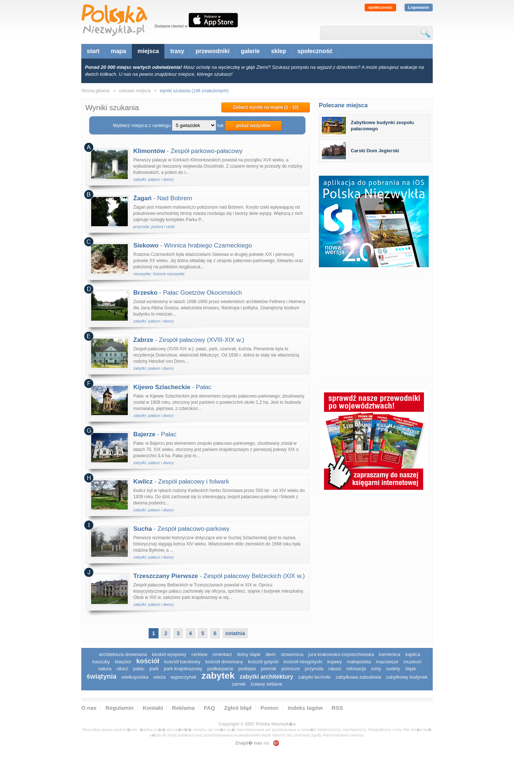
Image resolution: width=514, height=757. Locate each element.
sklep (278, 51)
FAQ (209, 708)
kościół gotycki (263, 661)
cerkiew (199, 654)
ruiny (376, 668)
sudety (393, 668)
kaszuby (101, 661)
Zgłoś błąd (238, 708)
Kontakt (153, 708)
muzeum (412, 661)
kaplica (412, 654)
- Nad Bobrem (162, 198)
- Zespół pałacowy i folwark (181, 481)
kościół (147, 661)
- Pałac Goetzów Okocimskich (187, 292)
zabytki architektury (266, 677)
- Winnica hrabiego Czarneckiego (192, 245)
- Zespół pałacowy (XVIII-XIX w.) (188, 339)
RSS (337, 708)
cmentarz (222, 654)
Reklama (183, 708)
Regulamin (119, 708)
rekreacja (356, 668)
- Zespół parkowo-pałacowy (188, 151)
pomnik (268, 668)
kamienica (390, 654)
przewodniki (212, 51)
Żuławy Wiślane (267, 684)
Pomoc (270, 708)
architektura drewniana (123, 654)
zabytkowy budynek (406, 677)
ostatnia (235, 633)
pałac (139, 668)
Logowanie (418, 7)
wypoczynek (184, 677)
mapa (118, 51)
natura (105, 668)
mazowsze (387, 661)
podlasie (247, 668)
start (93, 51)
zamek (239, 684)
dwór (270, 654)
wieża (159, 677)
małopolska (359, 661)
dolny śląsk (248, 654)
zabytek (218, 675)
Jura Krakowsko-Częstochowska (341, 654)
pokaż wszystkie (253, 125)
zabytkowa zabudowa (358, 677)
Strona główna (95, 91)
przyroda (314, 668)
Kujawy (334, 661)
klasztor (123, 661)
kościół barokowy (182, 661)
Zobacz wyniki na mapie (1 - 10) (265, 107)
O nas (89, 708)
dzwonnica (292, 654)
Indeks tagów (305, 708)
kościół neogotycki (303, 661)
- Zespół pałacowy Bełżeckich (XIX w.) (219, 576)
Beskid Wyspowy (169, 654)
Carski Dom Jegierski (375, 150)
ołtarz (122, 668)
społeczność (380, 7)
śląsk (410, 668)
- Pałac (172, 387)
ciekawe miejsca (134, 91)
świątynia (101, 676)
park (154, 668)
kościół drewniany (224, 661)
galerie (250, 51)
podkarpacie (220, 668)
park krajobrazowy (183, 668)
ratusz (334, 668)
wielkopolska (135, 677)
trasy (177, 51)
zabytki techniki (314, 677)
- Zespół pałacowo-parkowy (181, 528)
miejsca (148, 51)
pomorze (290, 668)
